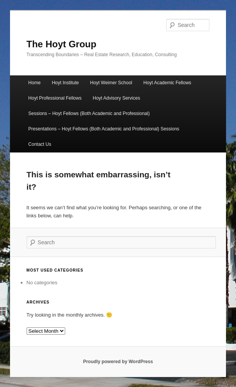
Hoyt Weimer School (111, 82)
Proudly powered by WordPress (118, 361)
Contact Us (39, 144)
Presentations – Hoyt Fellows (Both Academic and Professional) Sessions (103, 129)
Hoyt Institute (65, 82)
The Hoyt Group (61, 44)
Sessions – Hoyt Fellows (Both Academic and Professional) (89, 113)
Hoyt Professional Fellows (54, 98)
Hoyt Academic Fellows (167, 82)
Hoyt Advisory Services (116, 98)
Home (34, 82)
